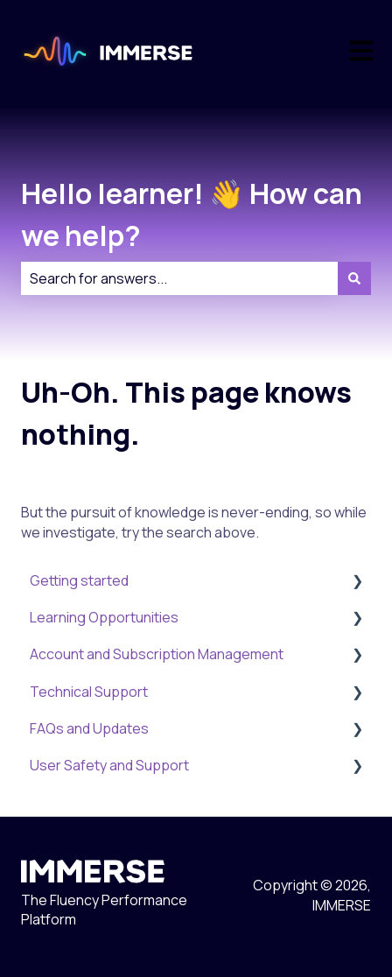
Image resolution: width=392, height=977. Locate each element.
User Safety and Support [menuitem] (109, 765)
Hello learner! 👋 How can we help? (191, 214)
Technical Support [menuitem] (89, 691)
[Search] (354, 278)
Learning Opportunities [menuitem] (104, 617)
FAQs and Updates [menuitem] (89, 728)
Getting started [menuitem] (79, 580)
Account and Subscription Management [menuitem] (157, 654)
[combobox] (179, 278)
